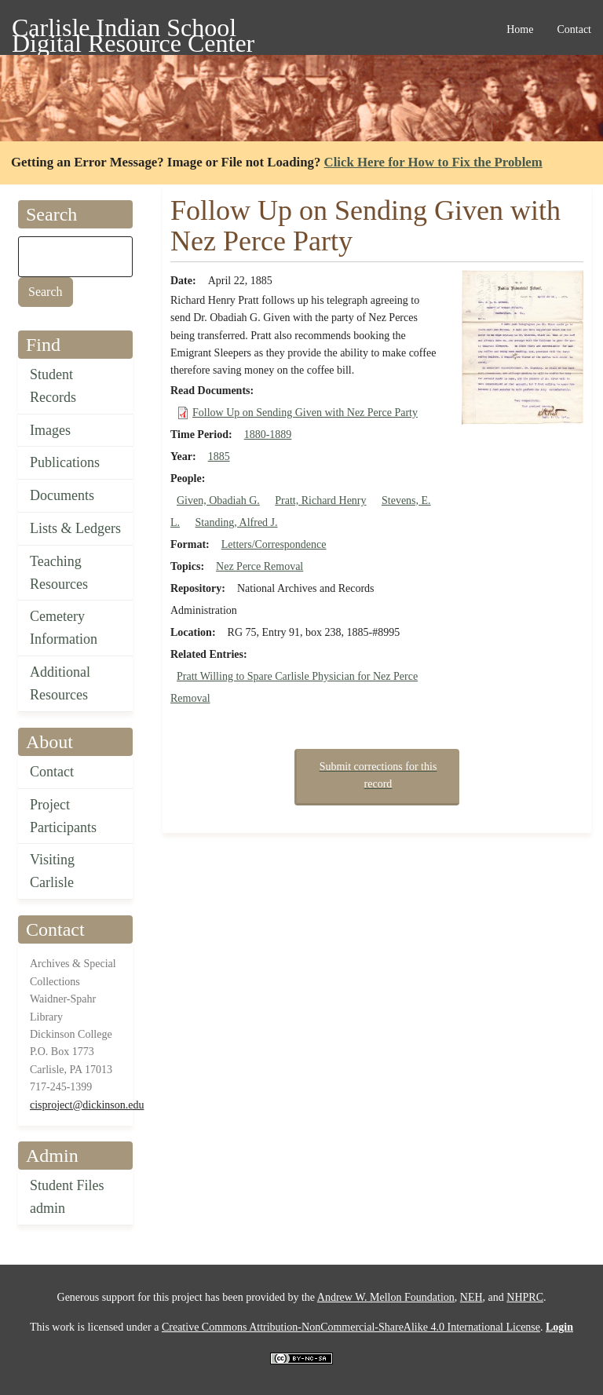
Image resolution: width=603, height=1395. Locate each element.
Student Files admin (67, 1197)
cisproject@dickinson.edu (87, 1105)
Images (50, 430)
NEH (471, 1297)
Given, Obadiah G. (218, 500)
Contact (52, 772)
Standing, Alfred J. (237, 522)
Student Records (53, 386)
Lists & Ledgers (75, 528)
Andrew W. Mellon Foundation (386, 1297)
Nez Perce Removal (259, 566)
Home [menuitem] (519, 29)
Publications (65, 462)
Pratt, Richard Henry (320, 500)
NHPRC (524, 1297)
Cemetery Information (63, 627)
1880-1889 (268, 434)
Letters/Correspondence (274, 544)
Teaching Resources (59, 572)
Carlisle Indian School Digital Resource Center (133, 30)
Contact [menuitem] (574, 29)
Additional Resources (60, 683)
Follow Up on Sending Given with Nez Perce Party (305, 412)
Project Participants (63, 816)
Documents (62, 495)
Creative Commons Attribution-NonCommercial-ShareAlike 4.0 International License (351, 1327)
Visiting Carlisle (52, 871)
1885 (219, 456)
